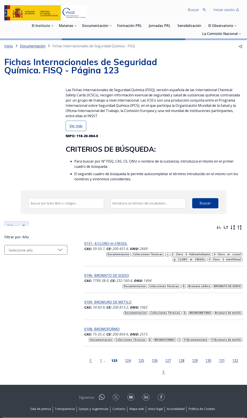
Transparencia (65, 397)
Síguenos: (87, 385)
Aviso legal (155, 397)
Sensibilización (189, 26)
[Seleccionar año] (32, 262)
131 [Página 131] (213, 360)
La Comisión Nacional (220, 34)
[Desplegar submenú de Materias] (75, 25)
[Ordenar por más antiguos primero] (226, 227)
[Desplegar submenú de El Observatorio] (235, 25)
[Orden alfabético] (233, 227)
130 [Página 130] (199, 360)
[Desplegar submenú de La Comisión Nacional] (240, 33)
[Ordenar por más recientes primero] (219, 227)
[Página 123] (105, 360)
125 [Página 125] (132, 360)
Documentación (95, 26)
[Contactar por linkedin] (146, 387)
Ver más (76, 125)
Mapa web (136, 397)
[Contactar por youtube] (131, 387)
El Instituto (41, 26)
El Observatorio (220, 26)
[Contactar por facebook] (162, 387)
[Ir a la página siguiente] (238, 360)
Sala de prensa (40, 397)
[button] (240, 46)
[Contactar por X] (116, 387)
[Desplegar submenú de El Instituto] (52, 25)
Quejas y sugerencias (94, 397)
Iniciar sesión (226, 9)
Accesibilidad (176, 397)
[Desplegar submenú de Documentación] (110, 25)
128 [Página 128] (172, 360)
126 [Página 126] (145, 360)
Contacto (118, 397)
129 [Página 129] (186, 360)
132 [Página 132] (226, 360)
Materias (66, 26)
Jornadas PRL (160, 26)
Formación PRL (129, 26)
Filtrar (16, 226)
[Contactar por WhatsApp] (101, 387)
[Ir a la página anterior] (81, 360)
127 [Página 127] (159, 360)
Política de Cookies (201, 397)
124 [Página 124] (119, 360)
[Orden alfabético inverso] (240, 227)
